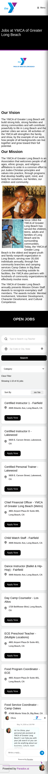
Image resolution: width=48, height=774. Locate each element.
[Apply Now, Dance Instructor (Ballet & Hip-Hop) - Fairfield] (12, 584)
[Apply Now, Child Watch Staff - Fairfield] (12, 552)
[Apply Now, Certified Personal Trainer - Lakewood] (12, 489)
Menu (41, 8)
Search (24, 358)
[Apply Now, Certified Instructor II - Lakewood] (12, 453)
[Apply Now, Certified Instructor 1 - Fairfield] (12, 417)
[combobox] (24, 349)
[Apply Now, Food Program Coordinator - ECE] (12, 691)
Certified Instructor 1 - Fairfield (23, 403)
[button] (42, 349)
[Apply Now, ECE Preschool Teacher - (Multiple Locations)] (12, 655)
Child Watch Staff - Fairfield (21, 538)
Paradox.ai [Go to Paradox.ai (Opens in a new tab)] (23, 768)
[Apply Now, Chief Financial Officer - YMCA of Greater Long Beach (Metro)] (12, 524)
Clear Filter (6, 376)
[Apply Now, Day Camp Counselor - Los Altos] (12, 620)
